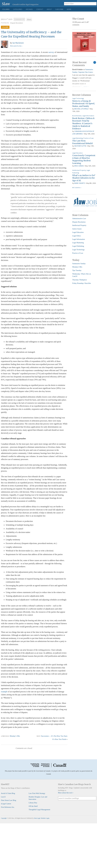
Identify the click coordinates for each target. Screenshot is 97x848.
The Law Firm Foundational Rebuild (82, 142)
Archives (29, 9)
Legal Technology (78, 98)
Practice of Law (88, 138)
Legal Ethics (76, 236)
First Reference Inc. (8, 807)
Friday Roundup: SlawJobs (81, 283)
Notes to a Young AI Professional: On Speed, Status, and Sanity (83, 103)
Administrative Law (79, 218)
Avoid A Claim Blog (8, 793)
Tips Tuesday (76, 270)
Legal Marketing (77, 138)
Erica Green (79, 166)
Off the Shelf (33, 806)
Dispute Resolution (16, 23)
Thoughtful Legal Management (39, 810)
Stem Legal (37, 818)
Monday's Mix (77, 267)
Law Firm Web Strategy (37, 793)
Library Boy (33, 803)
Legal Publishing (78, 246)
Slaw (6, 4)
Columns (6, 9)
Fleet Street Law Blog (8, 800)
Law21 (3, 797)
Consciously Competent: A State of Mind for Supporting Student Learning (84, 159)
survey (51, 52)
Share (29, 19)
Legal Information (88, 116)
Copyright (4, 818)
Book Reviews (77, 116)
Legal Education (77, 153)
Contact (39, 9)
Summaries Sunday (79, 263)
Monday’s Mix (15, 736)
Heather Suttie (80, 146)
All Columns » (76, 187)
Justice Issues (77, 229)
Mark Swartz (79, 183)
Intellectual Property (79, 170)
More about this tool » (65, 793)
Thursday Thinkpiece (79, 280)
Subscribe (59, 9)
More (69, 9)
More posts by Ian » (16, 46)
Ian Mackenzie (18, 43)
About (49, 9)
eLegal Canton (6, 804)
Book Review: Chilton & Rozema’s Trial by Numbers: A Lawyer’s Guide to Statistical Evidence (83, 123)
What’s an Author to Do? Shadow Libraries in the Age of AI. (83, 178)
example (4, 692)
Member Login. (45, 818)
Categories (17, 9)
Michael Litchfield (81, 109)
